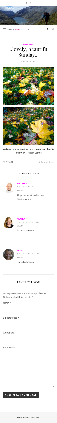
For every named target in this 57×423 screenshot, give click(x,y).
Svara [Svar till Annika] (20, 225)
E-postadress (11, 317)
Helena (9, 161)
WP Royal (35, 417)
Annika (21, 218)
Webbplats (8, 332)
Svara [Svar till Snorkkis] (20, 190)
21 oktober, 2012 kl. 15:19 (28, 254)
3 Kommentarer (46, 161)
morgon (28, 44)
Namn (7, 302)
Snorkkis (22, 183)
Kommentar (9, 347)
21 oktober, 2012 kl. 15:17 (28, 222)
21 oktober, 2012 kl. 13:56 (28, 187)
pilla (20, 250)
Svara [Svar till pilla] (20, 257)
